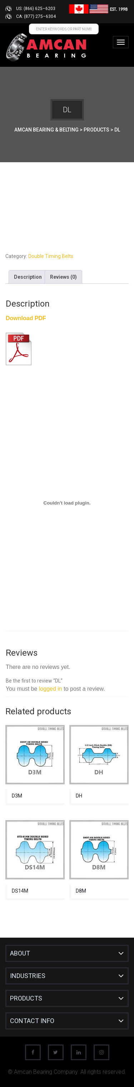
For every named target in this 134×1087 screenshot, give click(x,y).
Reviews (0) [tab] (63, 277)
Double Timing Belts (50, 256)
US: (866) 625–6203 (35, 8)
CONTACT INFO (32, 1020)
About (20, 953)
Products (26, 998)
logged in (50, 689)
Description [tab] (28, 277)
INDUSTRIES (27, 975)
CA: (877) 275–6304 (36, 16)
